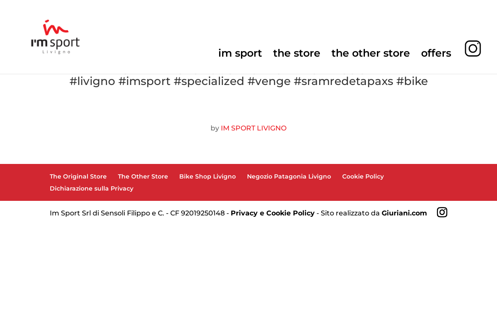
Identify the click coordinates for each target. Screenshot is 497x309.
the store (296, 54)
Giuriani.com (404, 213)
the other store (370, 54)
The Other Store (143, 176)
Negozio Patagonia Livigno (289, 176)
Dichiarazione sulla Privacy (91, 188)
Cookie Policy (363, 176)
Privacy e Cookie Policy (273, 213)
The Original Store (78, 176)
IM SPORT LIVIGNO (253, 128)
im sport (240, 54)
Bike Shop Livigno (207, 176)
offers (436, 54)
